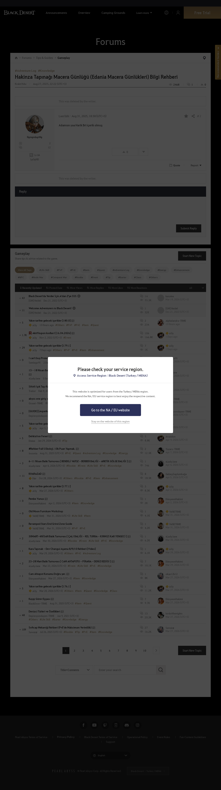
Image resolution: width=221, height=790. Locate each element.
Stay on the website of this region (110, 421)
